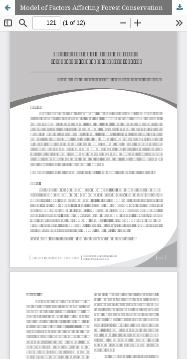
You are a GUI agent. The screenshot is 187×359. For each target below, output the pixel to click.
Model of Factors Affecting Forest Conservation (91, 7)
